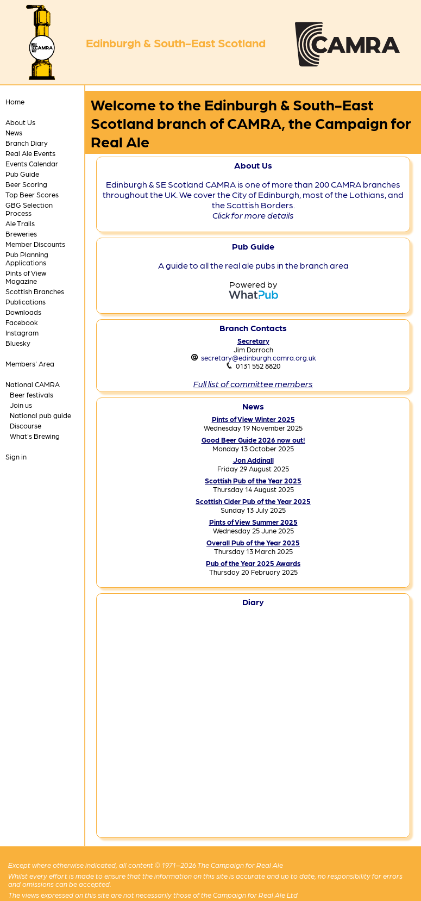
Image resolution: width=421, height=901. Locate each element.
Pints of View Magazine (25, 277)
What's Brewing (35, 436)
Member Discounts (35, 244)
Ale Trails (20, 223)
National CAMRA (32, 384)
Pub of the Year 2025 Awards (253, 563)
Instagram (22, 332)
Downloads (23, 312)
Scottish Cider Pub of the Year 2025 (253, 501)
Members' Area (29, 363)
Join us (21, 405)
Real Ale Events (30, 153)
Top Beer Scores (32, 194)
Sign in (16, 456)
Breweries (21, 233)
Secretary (253, 341)
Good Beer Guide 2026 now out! (253, 440)
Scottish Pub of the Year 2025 (253, 480)
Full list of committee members (253, 383)
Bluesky (17, 343)
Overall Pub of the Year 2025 (253, 542)
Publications (25, 301)
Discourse (25, 425)
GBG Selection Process (29, 209)
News (13, 132)
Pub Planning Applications (26, 258)
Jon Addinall (253, 460)
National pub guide (40, 415)
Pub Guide (22, 174)
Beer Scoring (26, 184)
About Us (20, 122)
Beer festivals (31, 394)
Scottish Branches (34, 291)
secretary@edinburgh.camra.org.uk (258, 357)
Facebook (21, 322)
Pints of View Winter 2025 (253, 419)
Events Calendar (31, 163)
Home (14, 101)
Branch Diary (26, 143)
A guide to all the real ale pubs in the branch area (253, 265)
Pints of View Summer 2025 (253, 522)
